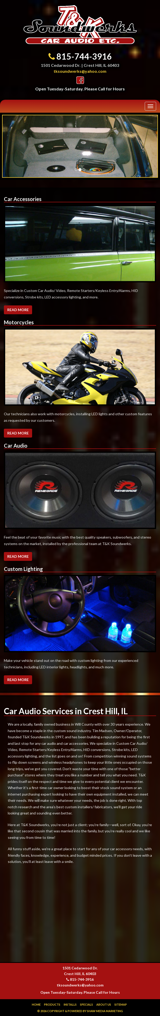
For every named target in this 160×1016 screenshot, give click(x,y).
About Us (103, 1004)
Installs (70, 1004)
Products (52, 1004)
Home (36, 1004)
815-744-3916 (84, 56)
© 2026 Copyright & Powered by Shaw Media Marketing (80, 1011)
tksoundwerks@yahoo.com (80, 71)
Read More (18, 309)
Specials (86, 1004)
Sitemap (120, 1004)
